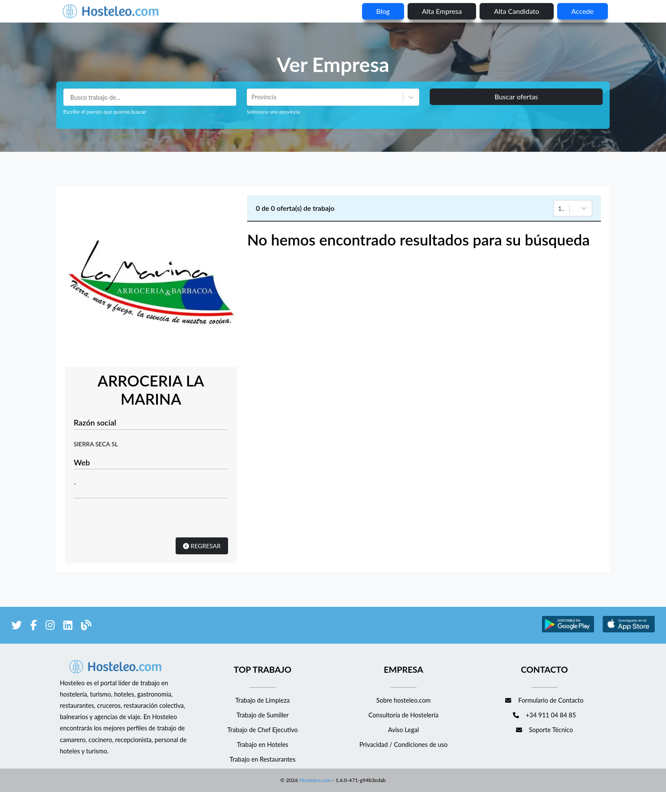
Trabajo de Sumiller (262, 715)
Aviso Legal (403, 729)
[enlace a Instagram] (50, 626)
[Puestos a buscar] (149, 97)
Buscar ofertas (516, 96)
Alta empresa (442, 11)
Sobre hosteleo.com (403, 700)
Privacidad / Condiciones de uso (403, 744)
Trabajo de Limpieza (262, 700)
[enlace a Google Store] (568, 631)
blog (383, 11)
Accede (582, 11)
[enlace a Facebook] (33, 626)
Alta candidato (516, 11)
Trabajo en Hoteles (262, 744)
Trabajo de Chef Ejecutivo (262, 729)
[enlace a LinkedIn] (68, 626)
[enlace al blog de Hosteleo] (86, 626)
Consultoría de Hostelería (403, 715)
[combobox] (252, 97)
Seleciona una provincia (273, 111)
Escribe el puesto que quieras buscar (104, 111)
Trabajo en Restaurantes (262, 759)
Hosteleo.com (314, 780)
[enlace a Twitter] (16, 626)
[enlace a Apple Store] (629, 631)
